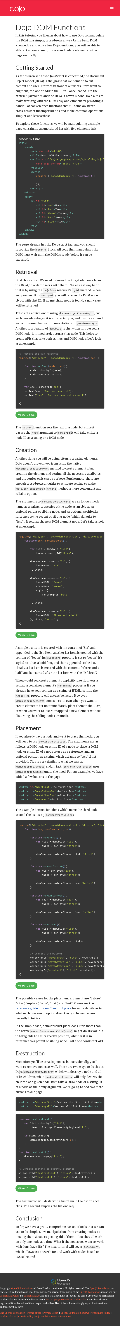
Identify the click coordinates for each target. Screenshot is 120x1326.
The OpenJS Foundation (12, 1313)
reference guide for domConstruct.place (43, 1008)
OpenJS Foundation (21, 1288)
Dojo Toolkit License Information (53, 1316)
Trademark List (32, 1296)
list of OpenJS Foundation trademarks (66, 1299)
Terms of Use (34, 1313)
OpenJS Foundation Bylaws (74, 1313)
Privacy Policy (50, 1313)
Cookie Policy (25, 1316)
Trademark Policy (9, 1296)
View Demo (26, 414)
